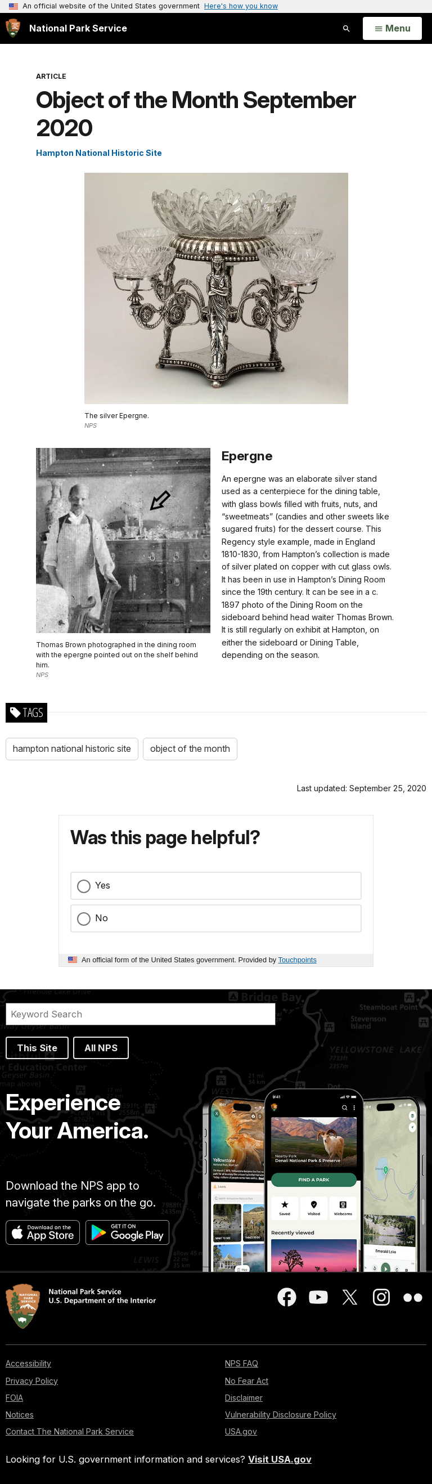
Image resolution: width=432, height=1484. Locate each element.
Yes (102, 885)
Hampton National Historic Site (99, 153)
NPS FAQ (241, 1363)
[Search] (141, 1014)
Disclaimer (244, 1397)
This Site (37, 1047)
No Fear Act (246, 1381)
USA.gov (241, 1431)
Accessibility (28, 1363)
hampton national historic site (72, 748)
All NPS (101, 1047)
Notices (20, 1414)
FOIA (14, 1397)
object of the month (190, 748)
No (101, 917)
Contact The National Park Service (70, 1431)
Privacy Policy (32, 1381)
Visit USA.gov (280, 1459)
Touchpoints (297, 960)
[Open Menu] (392, 29)
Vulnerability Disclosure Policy (280, 1414)
